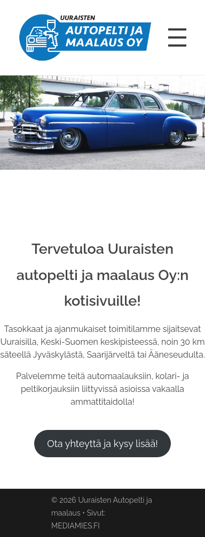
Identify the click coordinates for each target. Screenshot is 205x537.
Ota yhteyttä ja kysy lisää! (102, 443)
